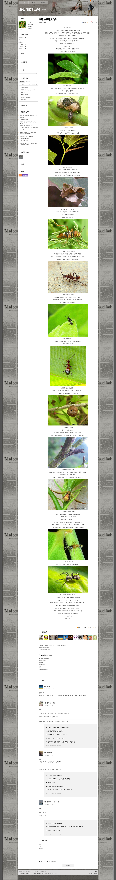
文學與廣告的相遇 (24, 119)
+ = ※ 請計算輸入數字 (47, 861)
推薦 (85, 627)
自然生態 (63, 645)
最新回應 (28, 81)
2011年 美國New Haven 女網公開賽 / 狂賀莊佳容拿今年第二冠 (28, 133)
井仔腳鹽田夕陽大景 (43, 669)
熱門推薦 (34, 84)
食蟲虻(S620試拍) (47, 649)
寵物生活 (51, 645)
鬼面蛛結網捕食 (24, 87)
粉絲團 (20, 878)
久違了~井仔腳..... (25, 94)
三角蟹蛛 (41, 662)
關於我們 (28, 873)
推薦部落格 (30, 24)
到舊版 (44, 10)
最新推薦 (34, 81)
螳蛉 (40, 667)
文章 (23, 2)
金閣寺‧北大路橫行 (24, 141)
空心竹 (47, 745)
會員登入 (41, 848)
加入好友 (30, 22)
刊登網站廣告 (22, 873)
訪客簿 (43, 2)
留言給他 (30, 28)
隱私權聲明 (50, 873)
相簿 (33, 2)
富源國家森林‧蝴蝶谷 (24, 138)
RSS (20, 175)
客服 (56, 873)
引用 (90, 627)
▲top (96, 871)
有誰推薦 (44, 632)
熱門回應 (28, 84)
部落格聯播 (25, 175)
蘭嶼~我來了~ (24, 92)
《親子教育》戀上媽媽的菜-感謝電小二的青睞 (29, 122)
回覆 (79, 627)
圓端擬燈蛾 (23, 99)
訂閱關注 (30, 26)
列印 (95, 627)
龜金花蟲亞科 (42, 664)
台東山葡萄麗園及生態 (44, 658)
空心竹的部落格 (29, 9)
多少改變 (22, 129)
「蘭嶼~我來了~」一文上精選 (28, 90)
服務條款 (39, 873)
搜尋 (35, 57)
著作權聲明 (44, 873)
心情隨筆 (46, 645)
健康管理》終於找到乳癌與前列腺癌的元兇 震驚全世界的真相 (28, 144)
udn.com (95, 873)
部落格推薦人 (25, 152)
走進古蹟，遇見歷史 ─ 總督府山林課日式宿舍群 (29, 116)
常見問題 (33, 873)
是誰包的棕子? (46, 647)
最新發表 (22, 81)
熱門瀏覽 (22, 84)
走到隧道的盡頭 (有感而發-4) (26, 136)
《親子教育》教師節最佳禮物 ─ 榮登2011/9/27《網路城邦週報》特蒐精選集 (29, 126)
